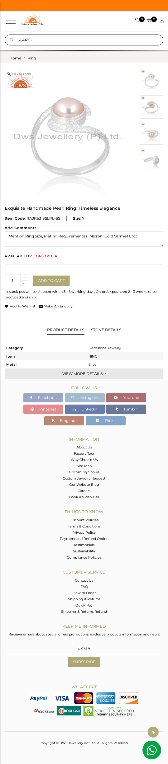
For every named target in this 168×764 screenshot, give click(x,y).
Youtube (126, 397)
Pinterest (43, 409)
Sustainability (84, 551)
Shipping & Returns (84, 599)
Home (15, 58)
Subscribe (84, 661)
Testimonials (84, 545)
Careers (84, 491)
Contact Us (84, 580)
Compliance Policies (84, 557)
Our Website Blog (84, 484)
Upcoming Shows (84, 472)
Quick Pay (84, 605)
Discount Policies (84, 520)
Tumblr (126, 409)
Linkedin (85, 409)
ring (31, 58)
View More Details (84, 373)
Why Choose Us (84, 459)
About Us (84, 447)
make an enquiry (56, 306)
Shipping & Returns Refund (84, 611)
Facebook (43, 397)
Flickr (105, 420)
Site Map (84, 466)
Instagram (85, 397)
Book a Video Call (84, 497)
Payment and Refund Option (84, 539)
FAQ (84, 586)
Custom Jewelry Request (84, 478)
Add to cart (51, 280)
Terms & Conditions (84, 526)
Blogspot (64, 420)
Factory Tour (84, 453)
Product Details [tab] (65, 329)
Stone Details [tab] (106, 329)
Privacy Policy (84, 532)
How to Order (84, 593)
